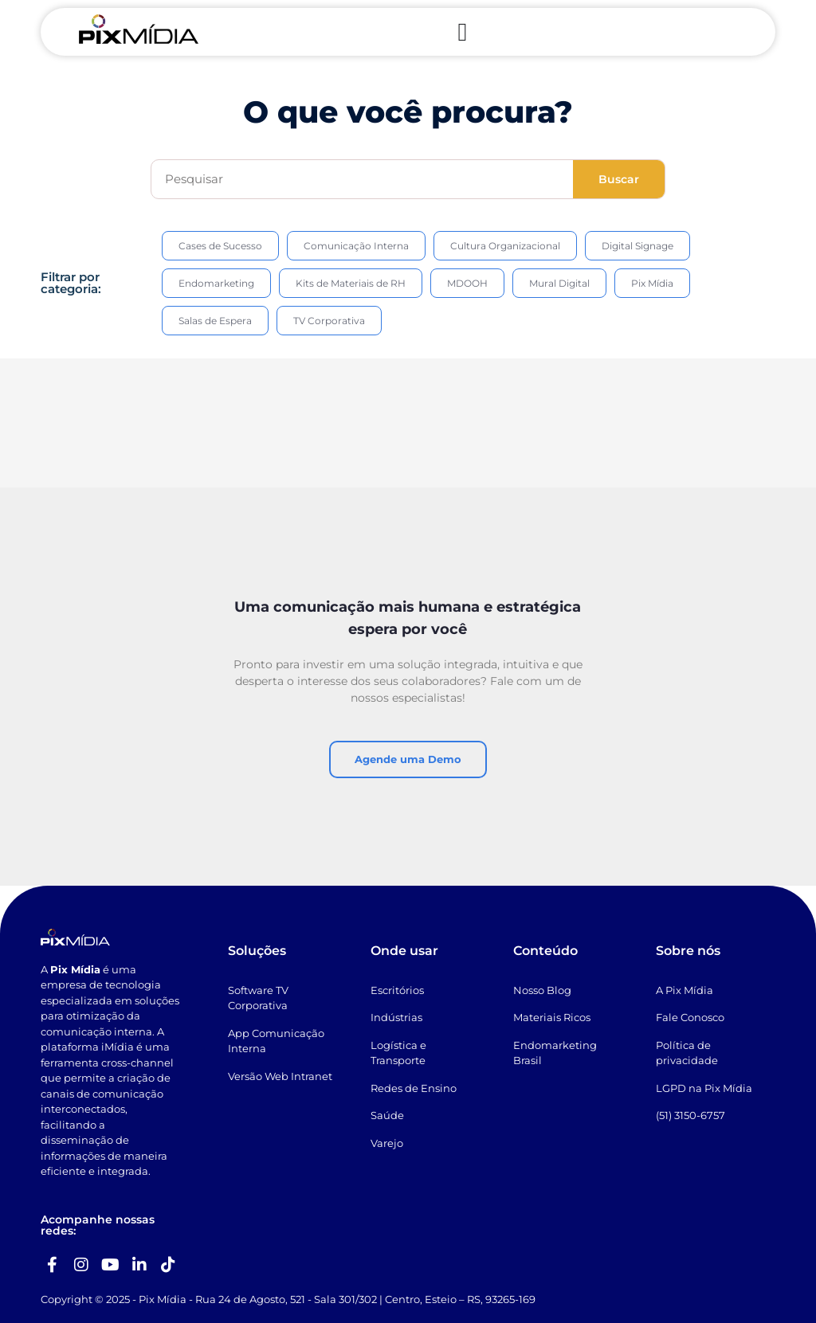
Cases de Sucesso (220, 246)
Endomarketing (216, 283)
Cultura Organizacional (505, 246)
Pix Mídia (652, 283)
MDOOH (467, 283)
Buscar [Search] (618, 179)
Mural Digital (559, 283)
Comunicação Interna (356, 246)
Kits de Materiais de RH (351, 283)
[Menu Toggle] (462, 32)
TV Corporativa (329, 321)
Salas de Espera (215, 321)
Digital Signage (637, 246)
